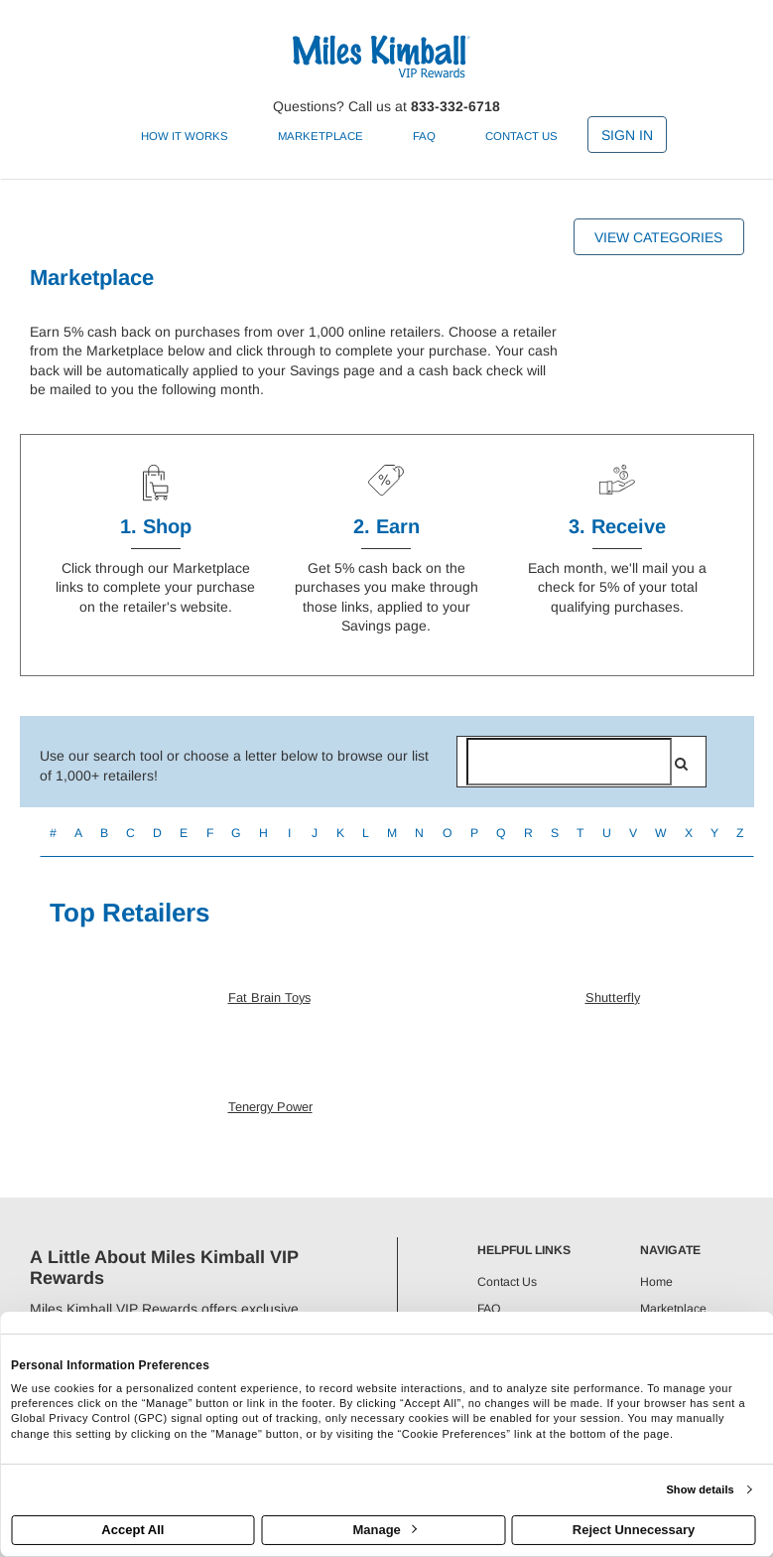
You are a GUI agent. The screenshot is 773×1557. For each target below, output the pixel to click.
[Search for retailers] (569, 761)
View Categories (658, 237)
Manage (384, 1529)
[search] (681, 763)
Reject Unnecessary (634, 1529)
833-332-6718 (455, 106)
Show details (699, 1489)
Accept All (132, 1529)
